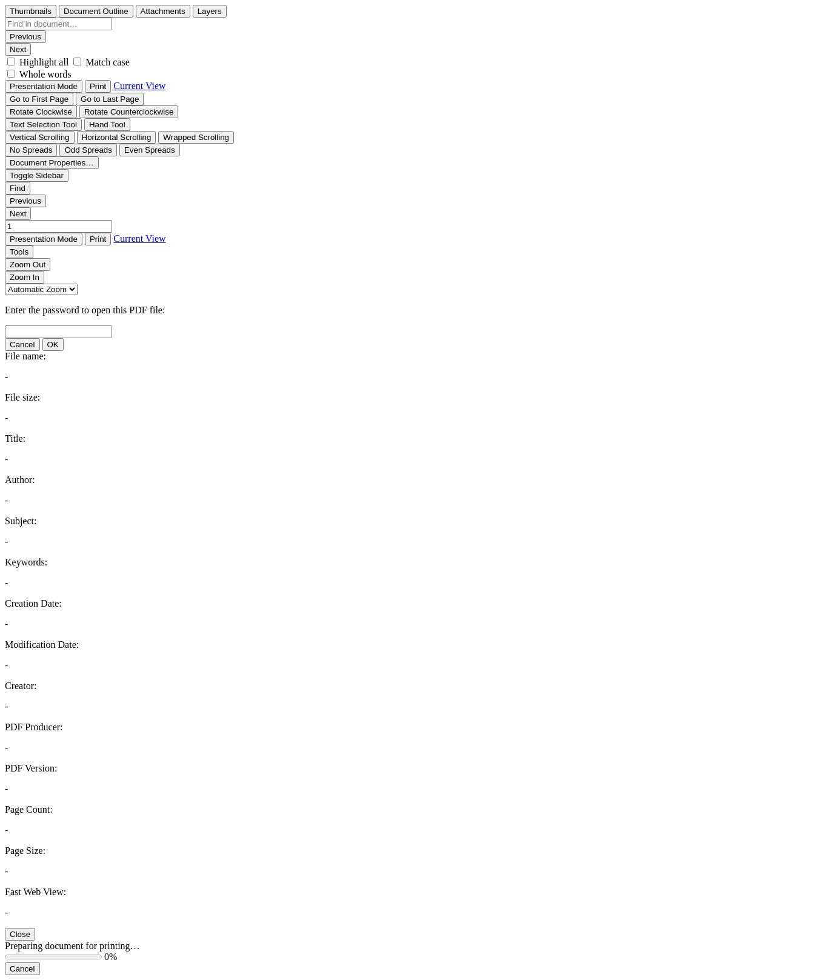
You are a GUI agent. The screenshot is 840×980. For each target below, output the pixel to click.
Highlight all (43, 62)
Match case (107, 62)
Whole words (45, 74)
